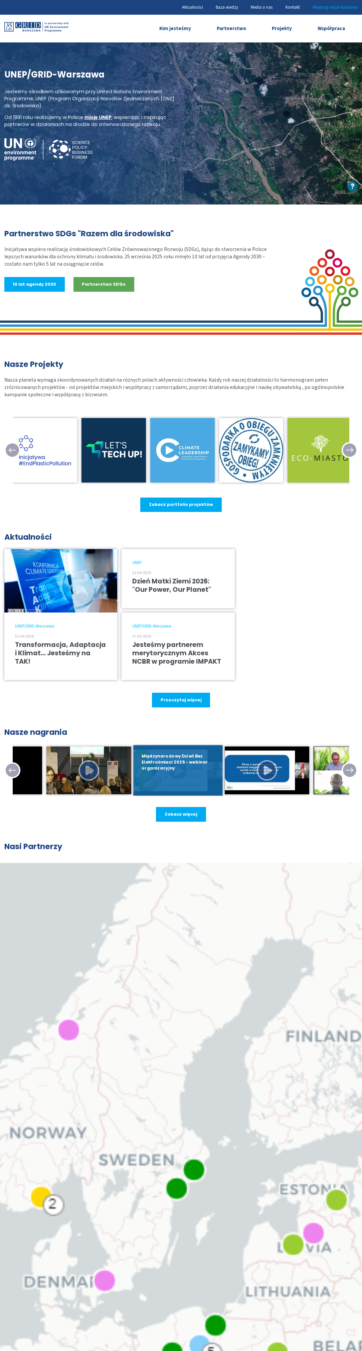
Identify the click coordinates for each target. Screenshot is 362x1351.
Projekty (282, 28)
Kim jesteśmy (175, 28)
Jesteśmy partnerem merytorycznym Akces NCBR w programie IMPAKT (176, 653)
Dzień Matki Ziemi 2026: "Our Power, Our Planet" (171, 585)
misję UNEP (98, 117)
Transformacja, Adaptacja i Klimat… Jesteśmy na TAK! (60, 653)
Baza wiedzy (227, 7)
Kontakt (293, 7)
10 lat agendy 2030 (34, 284)
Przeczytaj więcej (181, 699)
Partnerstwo (231, 28)
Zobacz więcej (181, 814)
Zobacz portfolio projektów (181, 504)
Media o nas (262, 7)
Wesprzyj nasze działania (335, 7)
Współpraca (331, 28)
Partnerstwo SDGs (104, 284)
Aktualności (192, 7)
